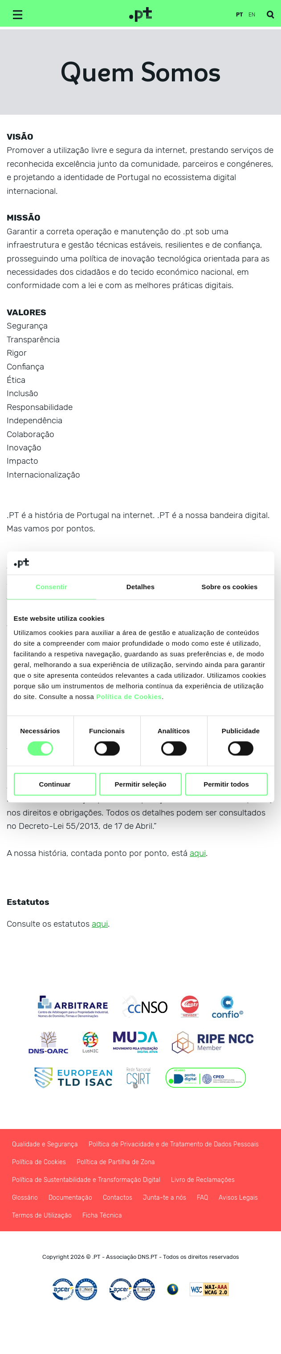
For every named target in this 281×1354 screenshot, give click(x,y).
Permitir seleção (141, 784)
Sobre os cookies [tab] (230, 587)
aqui (198, 853)
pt (239, 15)
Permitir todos (226, 784)
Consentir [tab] (51, 587)
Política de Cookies (129, 696)
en (251, 15)
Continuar (55, 784)
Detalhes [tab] (140, 587)
